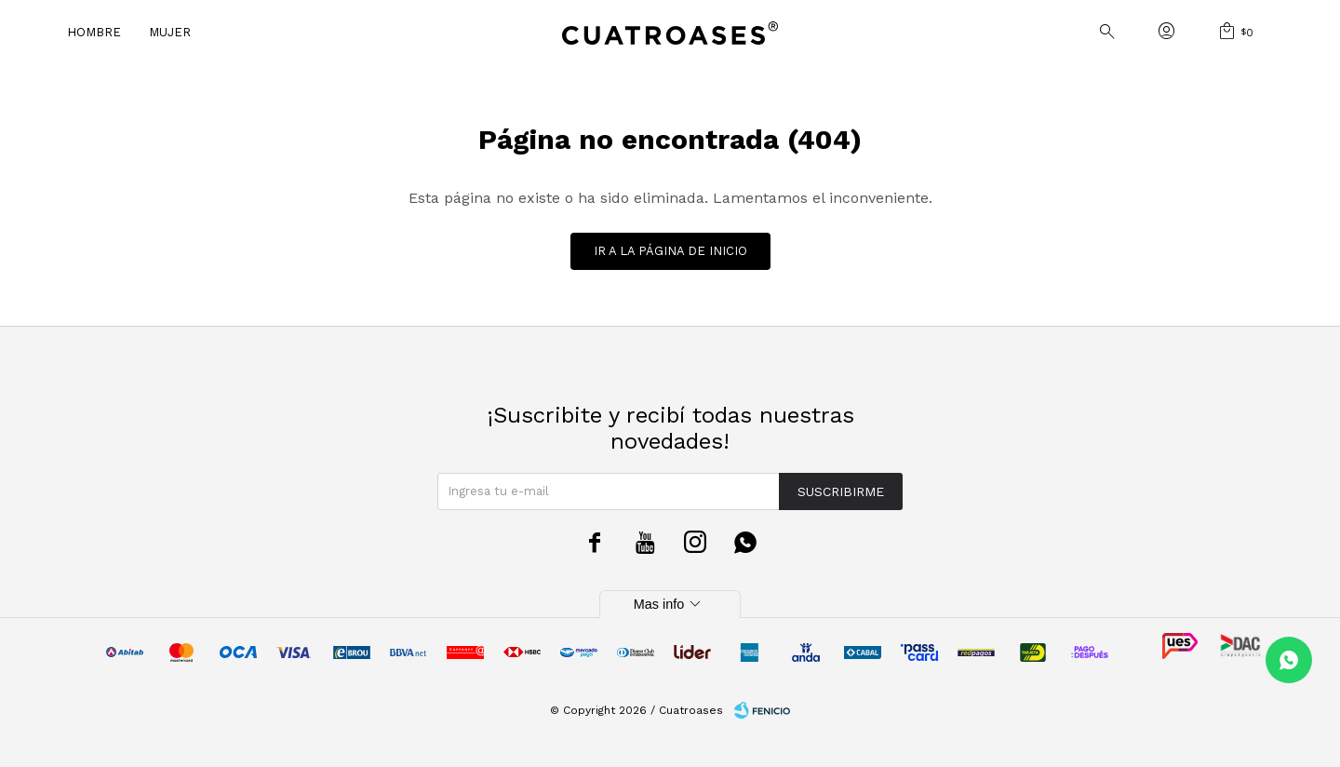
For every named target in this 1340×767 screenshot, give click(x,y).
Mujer (170, 32)
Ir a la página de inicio (670, 251)
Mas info (670, 604)
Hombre (94, 32)
